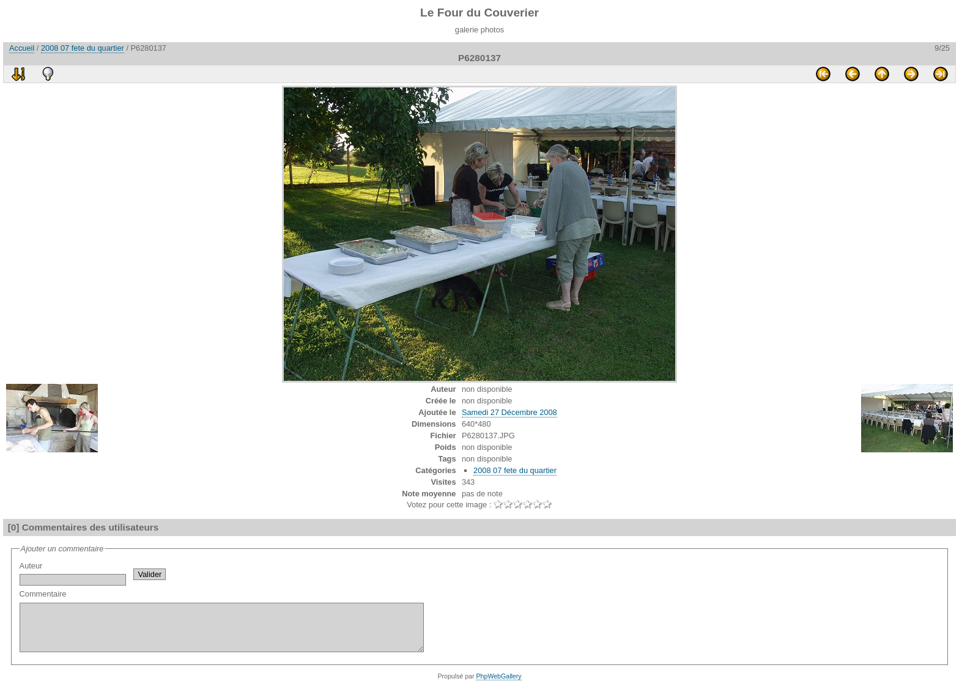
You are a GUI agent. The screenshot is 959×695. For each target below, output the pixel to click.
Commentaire (246, 625)
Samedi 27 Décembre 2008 (509, 412)
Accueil (21, 48)
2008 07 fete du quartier (82, 48)
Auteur (73, 573)
